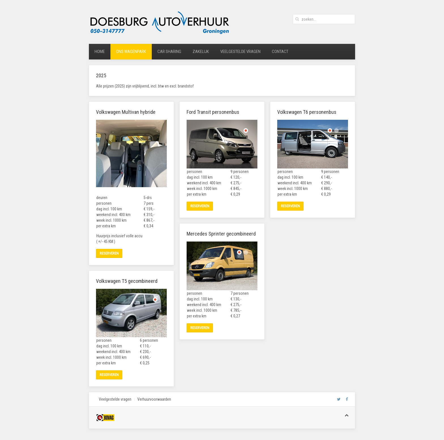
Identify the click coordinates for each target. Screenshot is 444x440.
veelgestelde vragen (240, 51)
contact (280, 51)
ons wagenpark (131, 51)
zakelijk (201, 51)
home (100, 51)
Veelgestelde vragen (115, 399)
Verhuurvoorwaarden (154, 399)
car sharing (169, 51)
